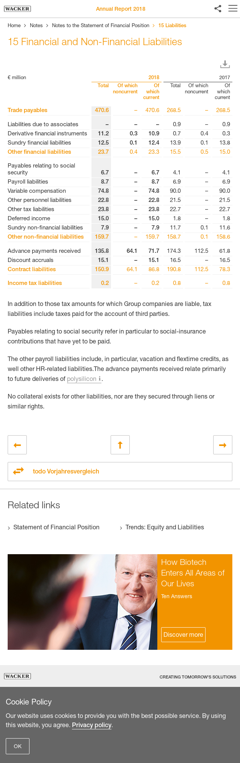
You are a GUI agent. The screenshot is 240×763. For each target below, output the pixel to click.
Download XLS (226, 64)
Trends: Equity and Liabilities (165, 528)
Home (14, 26)
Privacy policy (91, 756)
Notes (36, 26)
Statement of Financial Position (56, 528)
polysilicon (81, 380)
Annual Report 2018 (120, 9)
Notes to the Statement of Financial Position (100, 26)
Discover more (183, 636)
